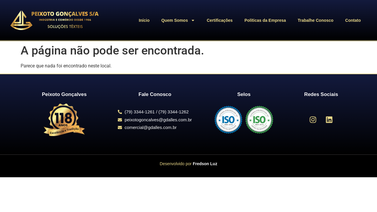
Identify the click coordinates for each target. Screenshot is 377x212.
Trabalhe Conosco (315, 20)
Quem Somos (178, 20)
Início (144, 20)
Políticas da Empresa (265, 20)
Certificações (220, 20)
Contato (353, 20)
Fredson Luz (205, 163)
